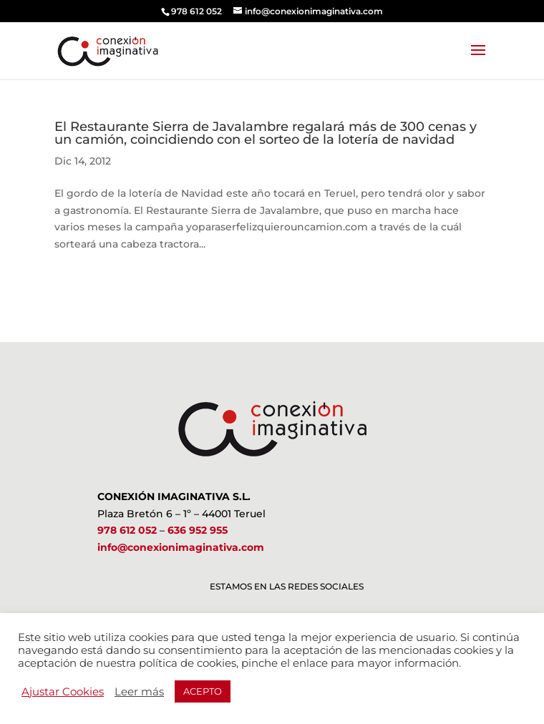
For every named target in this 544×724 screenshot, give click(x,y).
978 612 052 (127, 530)
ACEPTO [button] (202, 691)
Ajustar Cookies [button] (62, 691)
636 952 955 (197, 530)
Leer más (139, 691)
